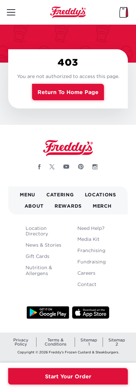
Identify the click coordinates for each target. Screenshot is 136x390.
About (34, 205)
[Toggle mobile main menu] (11, 12)
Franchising (91, 250)
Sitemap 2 (116, 342)
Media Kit (88, 239)
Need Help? (91, 228)
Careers (86, 272)
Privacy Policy (20, 342)
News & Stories (43, 244)
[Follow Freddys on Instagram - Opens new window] (95, 166)
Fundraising (91, 261)
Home (68, 12)
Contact (86, 284)
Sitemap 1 (88, 342)
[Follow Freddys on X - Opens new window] (52, 166)
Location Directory (37, 230)
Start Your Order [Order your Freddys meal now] (68, 376)
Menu (27, 194)
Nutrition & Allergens (39, 270)
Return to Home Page (68, 92)
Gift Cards (37, 256)
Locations (100, 194)
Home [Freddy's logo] (68, 148)
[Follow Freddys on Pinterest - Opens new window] (81, 166)
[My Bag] (123, 12)
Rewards (68, 205)
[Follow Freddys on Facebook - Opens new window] (39, 166)
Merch (102, 205)
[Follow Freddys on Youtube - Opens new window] (66, 166)
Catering (60, 194)
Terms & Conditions (55, 342)
